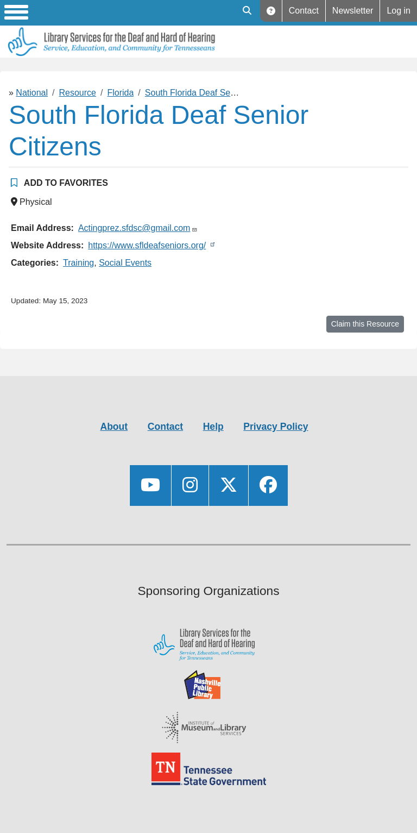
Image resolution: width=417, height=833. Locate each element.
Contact (304, 10)
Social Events (125, 262)
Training (78, 262)
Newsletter (353, 10)
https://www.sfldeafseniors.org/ (147, 245)
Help (271, 11)
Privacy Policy (275, 426)
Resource (77, 92)
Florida (120, 92)
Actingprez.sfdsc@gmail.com (134, 228)
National (32, 92)
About (114, 426)
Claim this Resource (365, 324)
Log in (398, 10)
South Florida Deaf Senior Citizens (211, 92)
